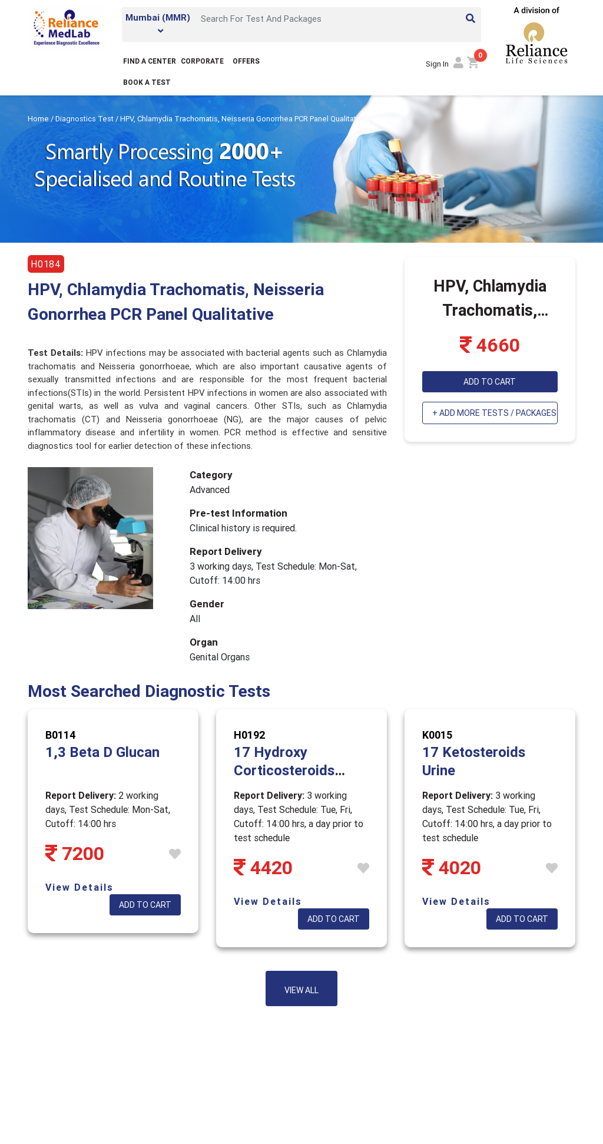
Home (39, 119)
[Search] (337, 18)
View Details (79, 887)
